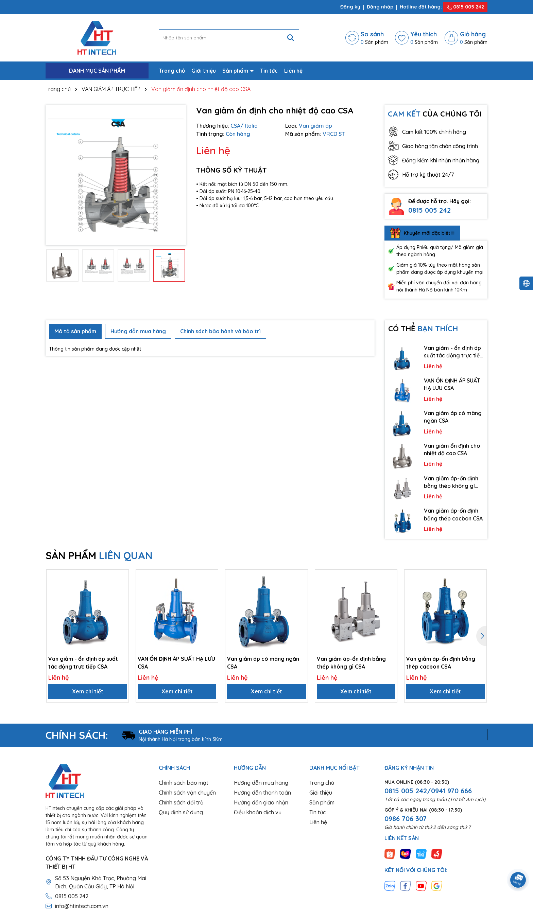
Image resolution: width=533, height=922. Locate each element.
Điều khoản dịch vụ (257, 812)
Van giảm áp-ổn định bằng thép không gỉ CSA (451, 482)
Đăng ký (350, 7)
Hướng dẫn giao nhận (261, 802)
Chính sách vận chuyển (187, 792)
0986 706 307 (405, 818)
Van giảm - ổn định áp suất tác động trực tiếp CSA (453, 351)
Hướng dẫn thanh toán (262, 792)
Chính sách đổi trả (181, 802)
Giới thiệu (203, 70)
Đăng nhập (380, 7)
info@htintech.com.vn (81, 906)
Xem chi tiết (87, 691)
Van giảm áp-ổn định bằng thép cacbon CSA (453, 514)
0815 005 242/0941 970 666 (428, 790)
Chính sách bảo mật (183, 782)
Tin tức (269, 70)
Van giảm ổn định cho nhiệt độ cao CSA (452, 449)
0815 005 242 (465, 7)
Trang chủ (172, 70)
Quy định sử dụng (181, 812)
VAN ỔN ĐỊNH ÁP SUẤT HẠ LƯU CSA (452, 384)
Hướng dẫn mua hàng (261, 782)
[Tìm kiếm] (290, 38)
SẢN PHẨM (99, 555)
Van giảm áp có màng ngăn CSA (453, 417)
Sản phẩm (236, 70)
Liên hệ (293, 70)
